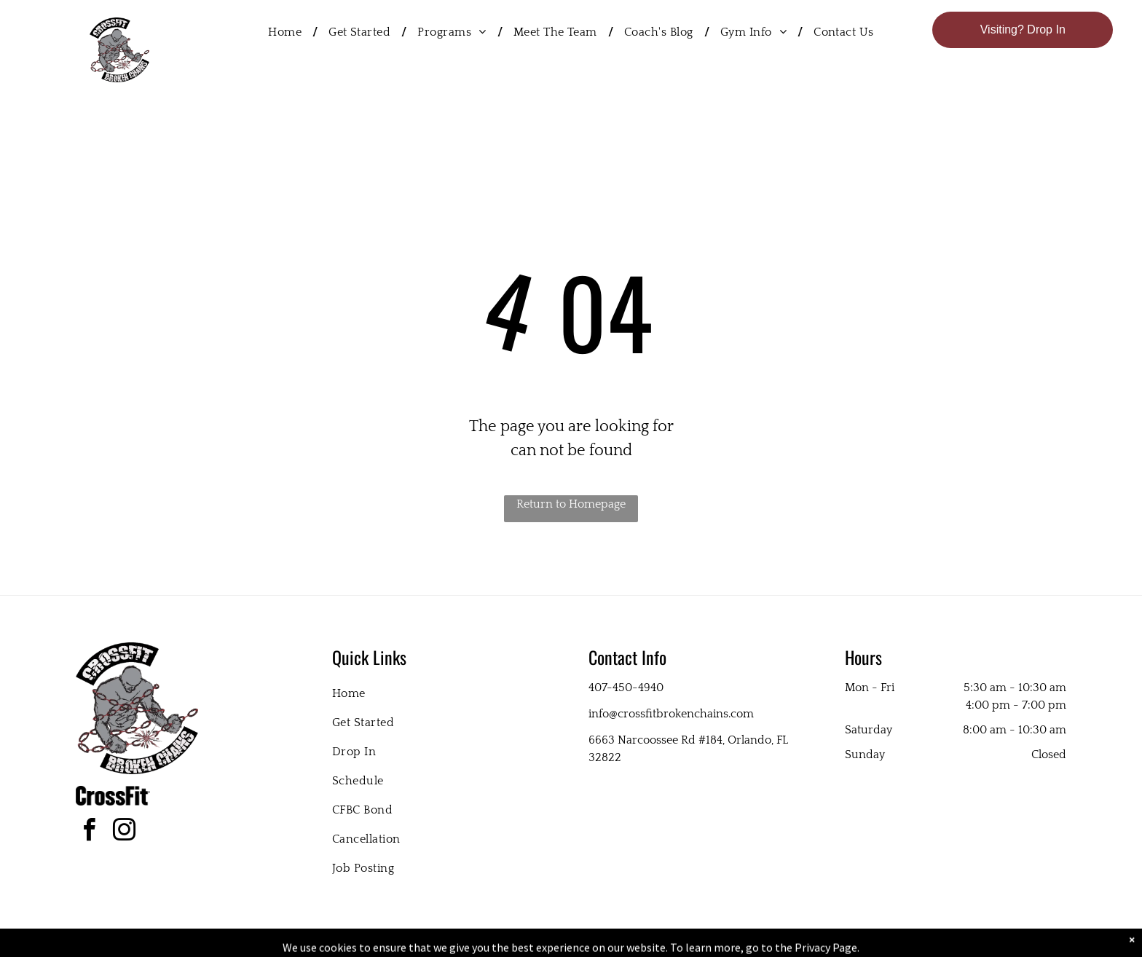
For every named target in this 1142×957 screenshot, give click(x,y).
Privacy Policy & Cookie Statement (480, 943)
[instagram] (124, 832)
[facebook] (89, 832)
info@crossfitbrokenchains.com (671, 713)
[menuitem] (287, 32)
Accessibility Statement (600, 943)
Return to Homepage (571, 504)
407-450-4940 (625, 687)
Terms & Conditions (691, 943)
